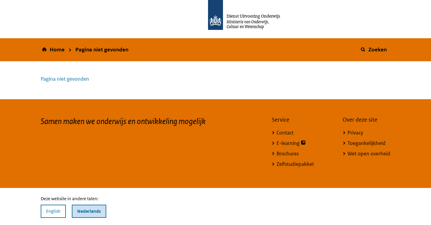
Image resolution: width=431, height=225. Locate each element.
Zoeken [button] (373, 49)
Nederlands (89, 211)
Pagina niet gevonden (101, 49)
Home (57, 49)
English (53, 211)
